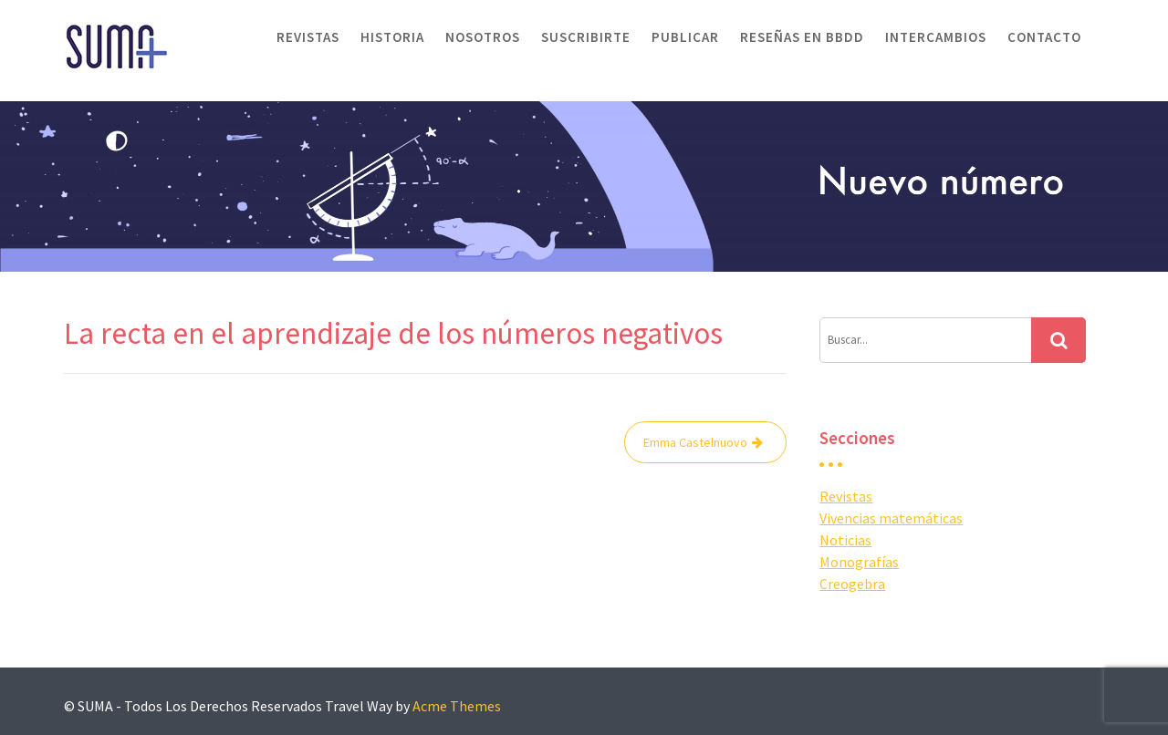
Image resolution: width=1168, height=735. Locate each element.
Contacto (1044, 37)
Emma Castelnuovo (695, 442)
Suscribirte (586, 37)
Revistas (307, 37)
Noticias (845, 540)
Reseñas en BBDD (802, 37)
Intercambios (935, 37)
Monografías (859, 562)
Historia (392, 37)
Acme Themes (456, 706)
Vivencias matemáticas (891, 518)
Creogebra (852, 584)
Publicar (685, 37)
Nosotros (482, 37)
